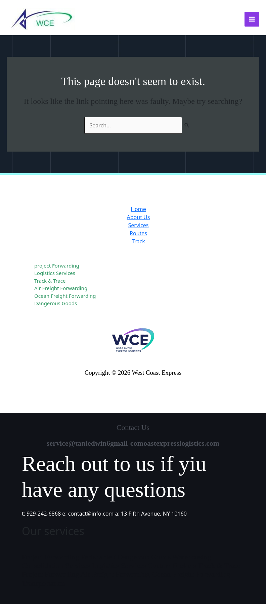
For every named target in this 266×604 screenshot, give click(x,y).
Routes (138, 233)
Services (138, 225)
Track (138, 241)
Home (138, 209)
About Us (138, 217)
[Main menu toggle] (252, 19)
